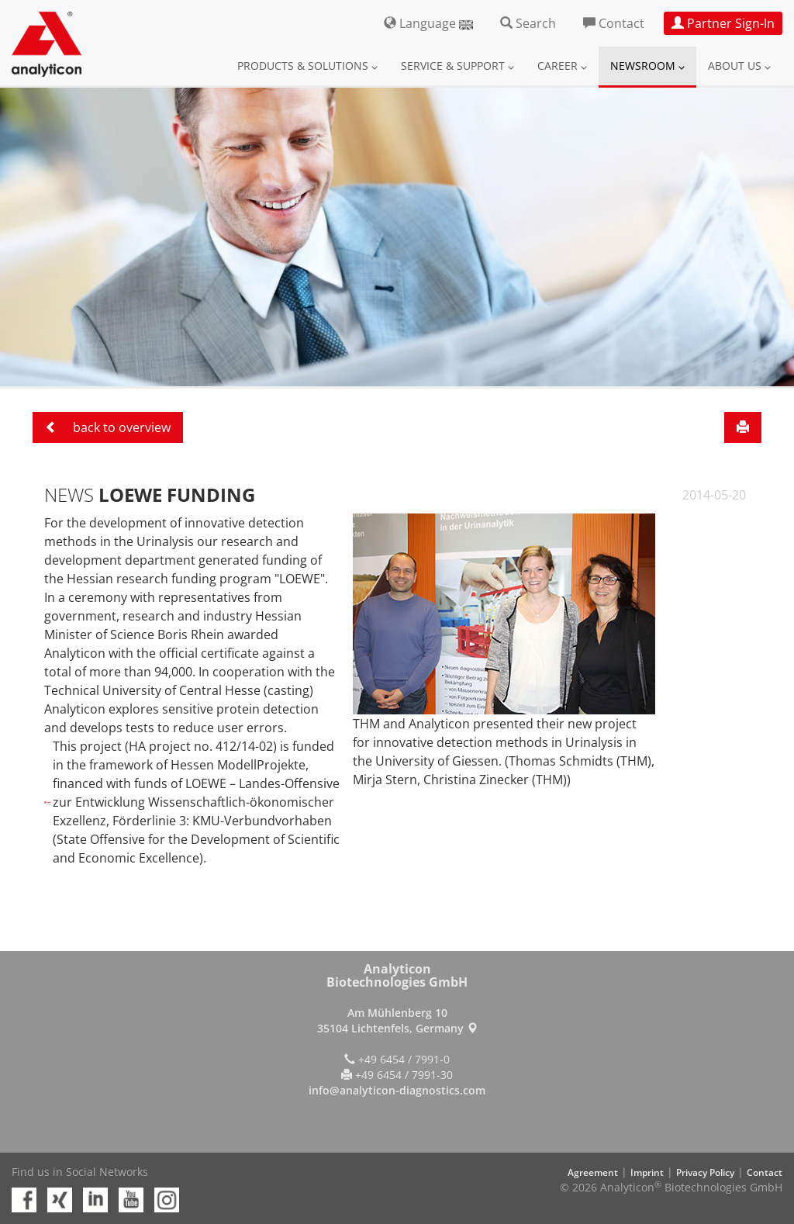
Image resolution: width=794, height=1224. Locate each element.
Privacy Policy (705, 1172)
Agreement (593, 1172)
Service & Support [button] (457, 65)
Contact (764, 1172)
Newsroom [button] (647, 65)
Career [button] (562, 65)
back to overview (108, 427)
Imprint (647, 1172)
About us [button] (739, 65)
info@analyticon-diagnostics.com (397, 1090)
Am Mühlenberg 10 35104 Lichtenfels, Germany (397, 1020)
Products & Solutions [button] (307, 65)
